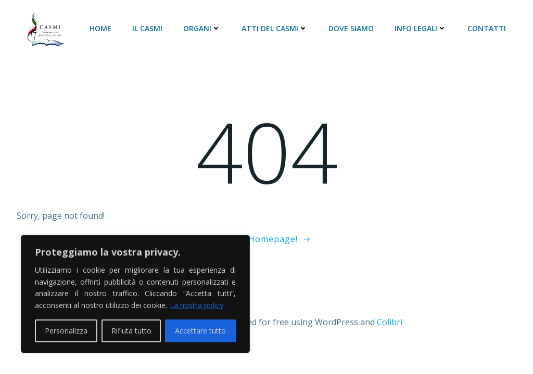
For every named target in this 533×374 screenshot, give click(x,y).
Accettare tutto (200, 331)
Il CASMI (147, 28)
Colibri (389, 322)
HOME (100, 28)
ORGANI (202, 28)
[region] (135, 294)
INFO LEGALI (421, 28)
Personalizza (66, 331)
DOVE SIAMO (351, 28)
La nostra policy (196, 305)
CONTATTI (486, 28)
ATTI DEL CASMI (275, 28)
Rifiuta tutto (131, 331)
